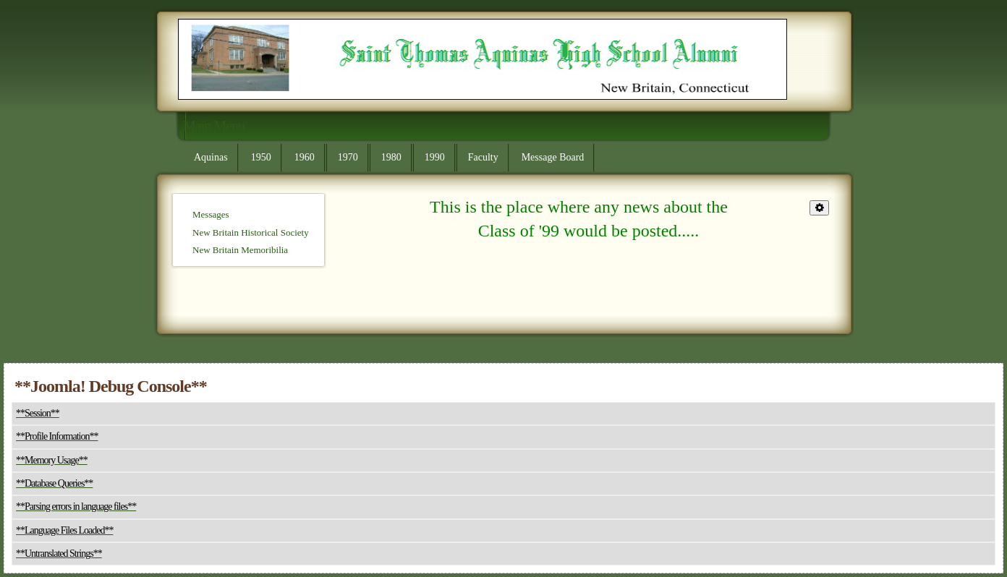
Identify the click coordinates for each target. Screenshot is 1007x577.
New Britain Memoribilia (240, 249)
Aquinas (211, 157)
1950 (261, 157)
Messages (210, 214)
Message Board (553, 157)
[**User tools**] (819, 207)
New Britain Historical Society (250, 232)
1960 (304, 157)
